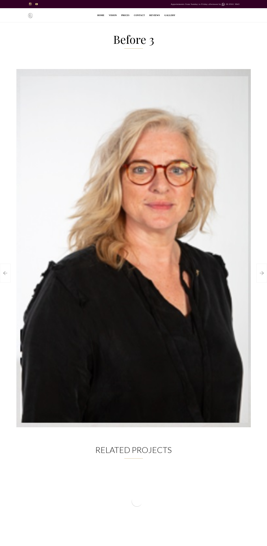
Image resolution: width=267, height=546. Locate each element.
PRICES (125, 15)
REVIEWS (154, 15)
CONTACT (139, 15)
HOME (100, 15)
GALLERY (169, 15)
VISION (113, 15)
